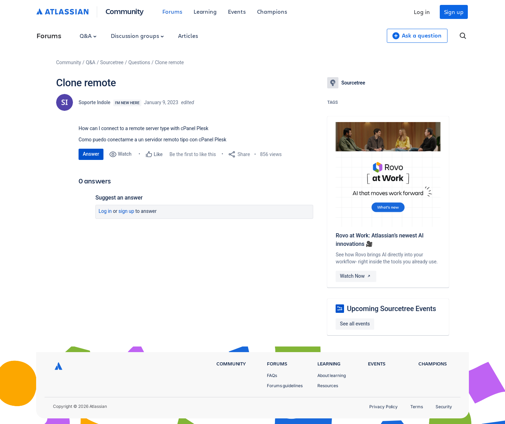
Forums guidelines (285, 385)
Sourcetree (112, 62)
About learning (331, 375)
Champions (272, 11)
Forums (172, 11)
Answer (91, 154)
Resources (327, 385)
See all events (355, 324)
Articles (188, 35)
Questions (139, 62)
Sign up (454, 11)
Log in (422, 11)
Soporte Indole (94, 102)
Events (237, 11)
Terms (416, 406)
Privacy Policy (383, 406)
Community (125, 11)
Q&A (88, 35)
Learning (205, 11)
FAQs (272, 375)
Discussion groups (137, 35)
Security (444, 406)
